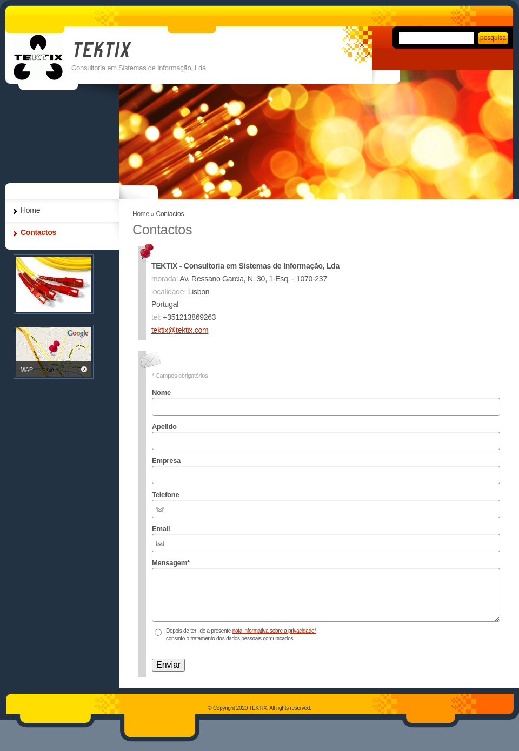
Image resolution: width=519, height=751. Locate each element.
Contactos (38, 232)
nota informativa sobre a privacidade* (274, 631)
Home (140, 214)
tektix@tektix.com (179, 330)
